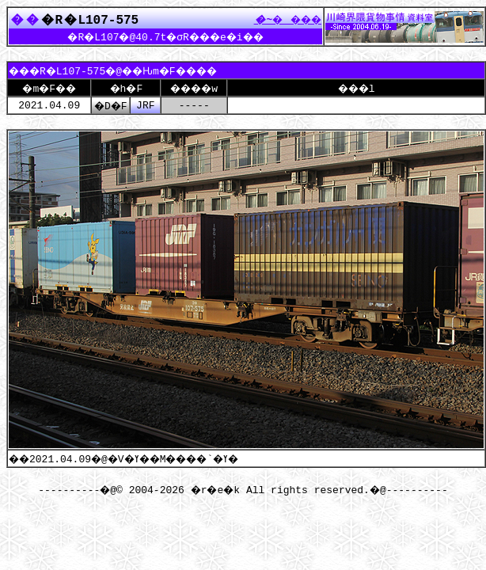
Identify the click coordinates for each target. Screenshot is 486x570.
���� (283, 19)
